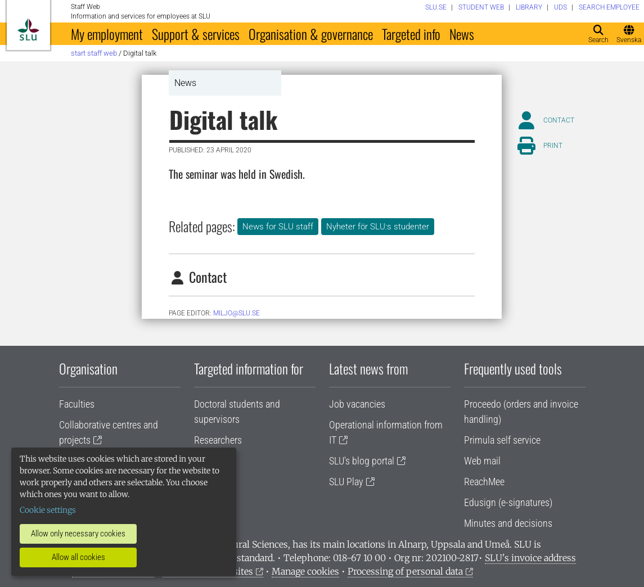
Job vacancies (357, 404)
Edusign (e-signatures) (508, 502)
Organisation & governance (311, 34)
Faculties (76, 404)
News (461, 34)
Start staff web (94, 53)
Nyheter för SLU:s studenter (377, 227)
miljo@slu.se (236, 313)
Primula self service (502, 440)
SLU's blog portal (361, 461)
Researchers (218, 440)
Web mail (482, 461)
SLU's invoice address (530, 557)
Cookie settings (48, 510)
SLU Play (346, 481)
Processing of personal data (405, 571)
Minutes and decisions (508, 523)
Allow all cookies (78, 557)
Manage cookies (305, 571)
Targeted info (411, 34)
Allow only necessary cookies (78, 534)
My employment (107, 34)
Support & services (196, 34)
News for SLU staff (277, 227)
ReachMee (484, 481)
